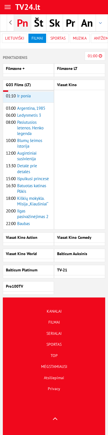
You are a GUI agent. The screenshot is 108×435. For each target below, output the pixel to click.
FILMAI (54, 322)
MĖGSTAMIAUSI (54, 366)
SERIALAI (54, 333)
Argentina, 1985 (31, 108)
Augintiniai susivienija (27, 155)
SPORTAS (54, 344)
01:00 (95, 55)
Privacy (54, 389)
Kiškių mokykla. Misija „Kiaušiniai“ (32, 201)
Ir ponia (24, 96)
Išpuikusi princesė (33, 178)
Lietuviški (14, 38)
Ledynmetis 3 (29, 115)
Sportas (58, 38)
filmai (37, 38)
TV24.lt (27, 7)
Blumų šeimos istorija (29, 143)
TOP (54, 356)
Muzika (80, 38)
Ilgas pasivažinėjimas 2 (32, 213)
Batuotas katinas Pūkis (31, 188)
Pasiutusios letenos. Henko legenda (30, 128)
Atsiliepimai (54, 378)
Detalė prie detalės (27, 168)
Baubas (23, 223)
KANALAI (54, 311)
